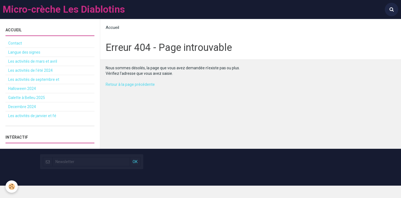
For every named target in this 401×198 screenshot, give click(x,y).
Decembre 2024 (22, 107)
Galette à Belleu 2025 (26, 97)
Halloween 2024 (22, 88)
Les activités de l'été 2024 (30, 70)
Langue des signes (24, 52)
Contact (15, 43)
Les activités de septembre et (33, 79)
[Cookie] (11, 186)
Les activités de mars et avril (32, 61)
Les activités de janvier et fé (32, 116)
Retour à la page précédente (130, 84)
